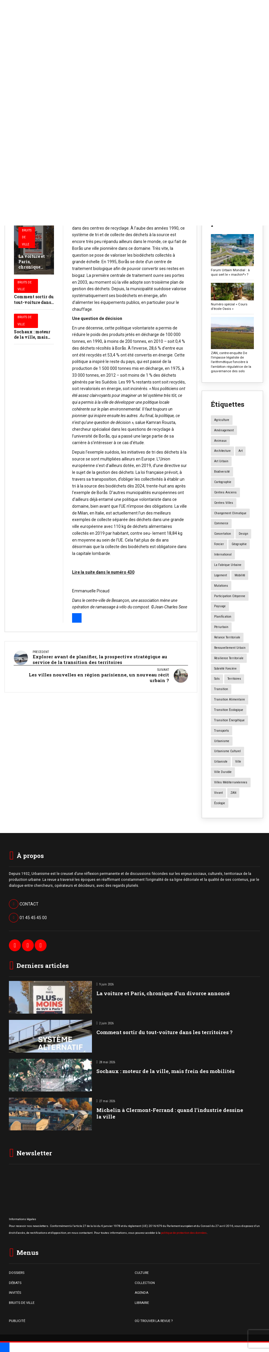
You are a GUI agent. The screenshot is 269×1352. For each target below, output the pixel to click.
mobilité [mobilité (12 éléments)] (240, 575)
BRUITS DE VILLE (21, 1303)
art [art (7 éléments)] (240, 451)
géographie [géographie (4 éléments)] (239, 544)
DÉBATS (15, 1283)
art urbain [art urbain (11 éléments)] (221, 461)
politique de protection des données (184, 1232)
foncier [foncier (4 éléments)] (219, 544)
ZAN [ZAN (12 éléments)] (233, 793)
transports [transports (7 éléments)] (221, 731)
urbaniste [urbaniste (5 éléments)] (220, 761)
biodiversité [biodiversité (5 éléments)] (222, 472)
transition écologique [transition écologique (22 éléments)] (228, 710)
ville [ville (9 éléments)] (238, 761)
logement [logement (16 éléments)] (220, 575)
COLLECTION (145, 1283)
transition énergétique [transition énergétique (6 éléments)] (229, 720)
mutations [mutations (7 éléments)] (221, 586)
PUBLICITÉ (17, 1321)
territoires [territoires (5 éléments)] (234, 679)
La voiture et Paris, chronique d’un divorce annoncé (31, 267)
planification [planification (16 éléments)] (222, 617)
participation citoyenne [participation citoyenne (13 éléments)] (229, 596)
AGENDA (141, 1293)
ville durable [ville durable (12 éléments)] (223, 772)
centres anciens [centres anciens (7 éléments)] (225, 492)
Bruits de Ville (26, 237)
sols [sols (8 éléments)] (217, 679)
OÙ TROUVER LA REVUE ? (154, 1321)
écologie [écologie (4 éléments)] (219, 803)
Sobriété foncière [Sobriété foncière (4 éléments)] (225, 669)
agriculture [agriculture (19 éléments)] (221, 420)
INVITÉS (15, 1293)
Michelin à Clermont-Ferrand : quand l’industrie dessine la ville (169, 1113)
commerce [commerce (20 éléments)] (221, 523)
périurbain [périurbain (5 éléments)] (221, 627)
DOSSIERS (16, 1273)
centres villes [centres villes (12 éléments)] (223, 503)
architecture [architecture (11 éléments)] (222, 451)
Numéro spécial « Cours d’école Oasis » (229, 306)
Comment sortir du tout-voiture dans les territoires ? (34, 302)
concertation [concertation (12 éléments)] (222, 534)
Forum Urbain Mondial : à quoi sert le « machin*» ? (230, 272)
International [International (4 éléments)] (223, 554)
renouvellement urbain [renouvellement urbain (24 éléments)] (230, 648)
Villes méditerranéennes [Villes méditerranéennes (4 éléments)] (230, 782)
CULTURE (142, 1273)
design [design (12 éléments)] (243, 534)
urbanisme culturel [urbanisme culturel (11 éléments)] (227, 751)
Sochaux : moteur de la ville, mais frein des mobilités (34, 337)
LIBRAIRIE (142, 1303)
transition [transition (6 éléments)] (221, 689)
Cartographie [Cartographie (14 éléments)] (222, 482)
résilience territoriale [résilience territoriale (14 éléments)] (228, 658)
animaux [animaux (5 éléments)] (220, 441)
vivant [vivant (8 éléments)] (218, 793)
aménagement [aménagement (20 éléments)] (224, 430)
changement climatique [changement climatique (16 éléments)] (230, 513)
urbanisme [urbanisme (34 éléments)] (221, 741)
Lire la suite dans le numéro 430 (103, 572)
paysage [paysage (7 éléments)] (220, 606)
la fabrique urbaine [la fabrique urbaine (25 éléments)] (227, 565)
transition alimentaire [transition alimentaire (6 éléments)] (229, 699)
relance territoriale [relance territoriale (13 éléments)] (227, 637)
